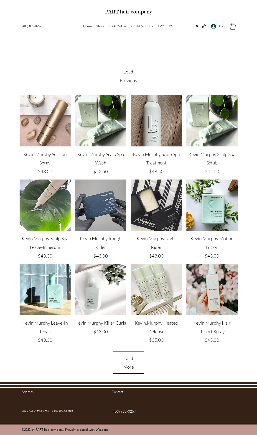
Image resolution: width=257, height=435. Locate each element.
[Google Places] (197, 26)
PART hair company (128, 11)
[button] (233, 26)
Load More (128, 362)
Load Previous (128, 76)
